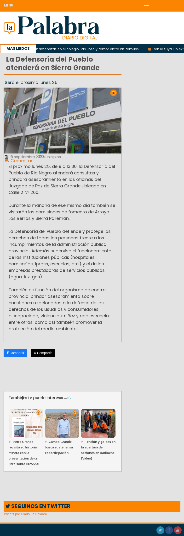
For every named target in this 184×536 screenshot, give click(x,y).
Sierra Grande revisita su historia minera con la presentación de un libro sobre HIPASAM (24, 452)
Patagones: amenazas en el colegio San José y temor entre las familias (81, 49)
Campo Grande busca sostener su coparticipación (59, 447)
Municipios (50, 156)
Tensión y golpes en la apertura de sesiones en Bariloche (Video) (98, 450)
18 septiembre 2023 (24, 156)
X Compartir (43, 353)
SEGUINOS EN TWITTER (37, 506)
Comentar (19, 161)
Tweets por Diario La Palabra (25, 514)
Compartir (15, 353)
